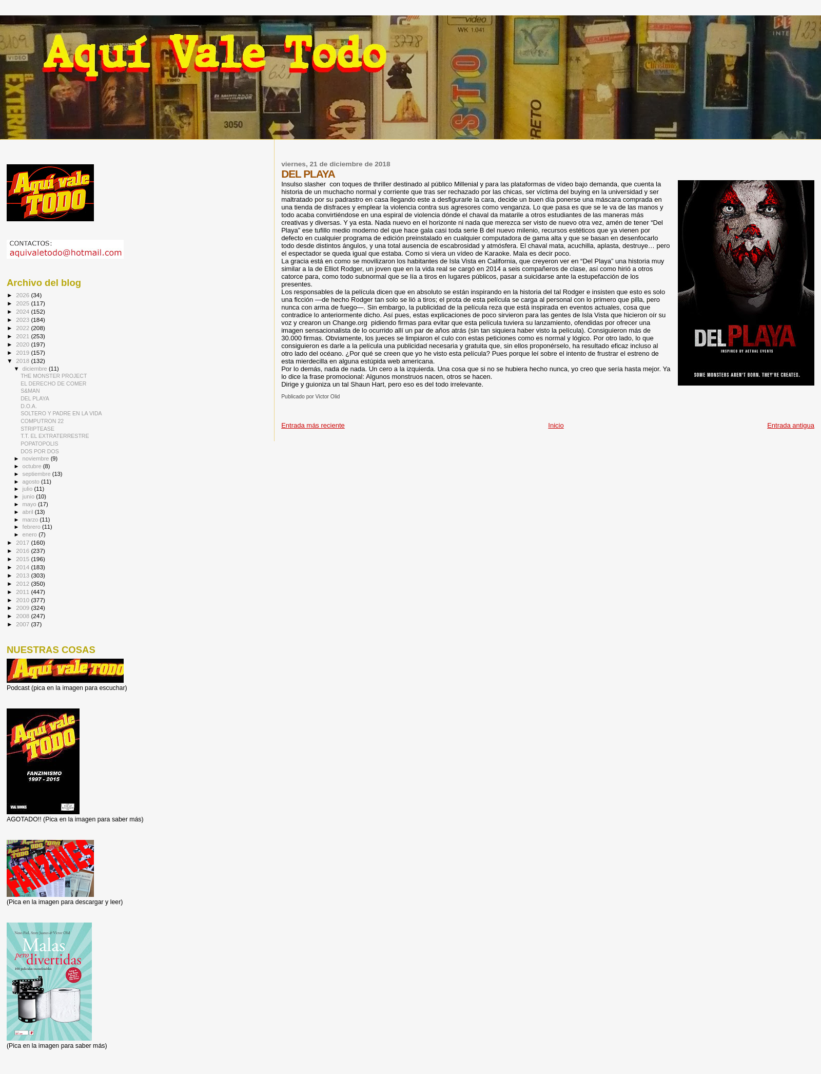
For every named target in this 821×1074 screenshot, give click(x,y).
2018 (23, 360)
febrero (32, 527)
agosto (32, 481)
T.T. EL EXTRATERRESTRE (55, 436)
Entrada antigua (790, 425)
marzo (31, 519)
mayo (30, 504)
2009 (23, 607)
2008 (23, 615)
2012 (23, 583)
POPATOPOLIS (39, 443)
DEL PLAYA (35, 398)
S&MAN (30, 391)
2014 (23, 567)
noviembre (37, 458)
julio (28, 489)
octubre (33, 466)
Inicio (555, 425)
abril (29, 512)
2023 (23, 319)
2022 (23, 327)
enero (31, 534)
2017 (23, 542)
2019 (23, 352)
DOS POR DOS (40, 451)
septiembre (37, 474)
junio (29, 496)
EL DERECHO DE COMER (53, 383)
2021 (23, 336)
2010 (23, 600)
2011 (23, 591)
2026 (23, 295)
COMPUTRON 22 (42, 421)
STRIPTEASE (37, 429)
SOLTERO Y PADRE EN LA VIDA (61, 413)
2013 (23, 575)
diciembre (36, 369)
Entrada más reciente (313, 425)
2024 (23, 311)
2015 (23, 558)
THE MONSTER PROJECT (54, 376)
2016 (23, 550)
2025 (23, 303)
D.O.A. (29, 406)
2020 (23, 344)
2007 (23, 624)
